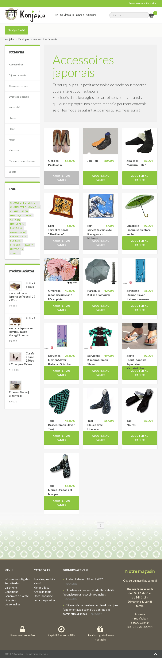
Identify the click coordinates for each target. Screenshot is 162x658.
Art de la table (42, 591)
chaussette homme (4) (25, 207)
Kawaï (37, 583)
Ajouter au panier (61, 178)
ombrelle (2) (18, 232)
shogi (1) (16, 245)
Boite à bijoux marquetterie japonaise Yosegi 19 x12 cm (22, 291)
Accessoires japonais (83, 66)
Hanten (13, 118)
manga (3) (16, 228)
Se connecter (136, 3)
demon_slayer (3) (21, 215)
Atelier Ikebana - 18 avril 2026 (84, 579)
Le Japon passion (44, 600)
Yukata (12, 171)
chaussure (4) (19, 211)
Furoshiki (14, 107)
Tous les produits (44, 579)
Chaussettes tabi (18, 86)
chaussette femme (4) (24, 203)
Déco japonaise (43, 596)
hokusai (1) (17, 224)
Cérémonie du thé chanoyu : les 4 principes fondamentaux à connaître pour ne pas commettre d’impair (90, 610)
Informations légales (17, 579)
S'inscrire (151, 3)
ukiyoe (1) (16, 249)
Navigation (15, 30)
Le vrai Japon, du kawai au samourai (75, 15)
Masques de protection (22, 161)
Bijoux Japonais (17, 75)
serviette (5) (18, 236)
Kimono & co (41, 587)
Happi (12, 139)
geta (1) (15, 219)
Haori (12, 128)
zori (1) (15, 253)
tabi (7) (29, 245)
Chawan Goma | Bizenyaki (19, 393)
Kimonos (14, 150)
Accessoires (16, 64)
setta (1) (16, 240)
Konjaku (9, 39)
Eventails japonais (19, 96)
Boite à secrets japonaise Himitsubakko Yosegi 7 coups (22, 327)
